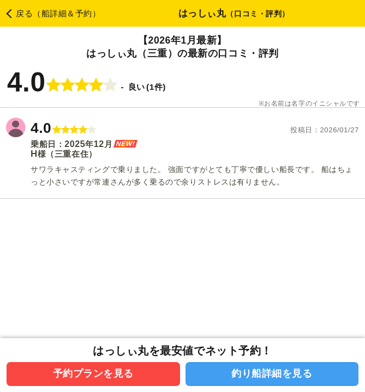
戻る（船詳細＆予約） (58, 13)
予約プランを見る (93, 373)
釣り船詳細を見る (271, 373)
